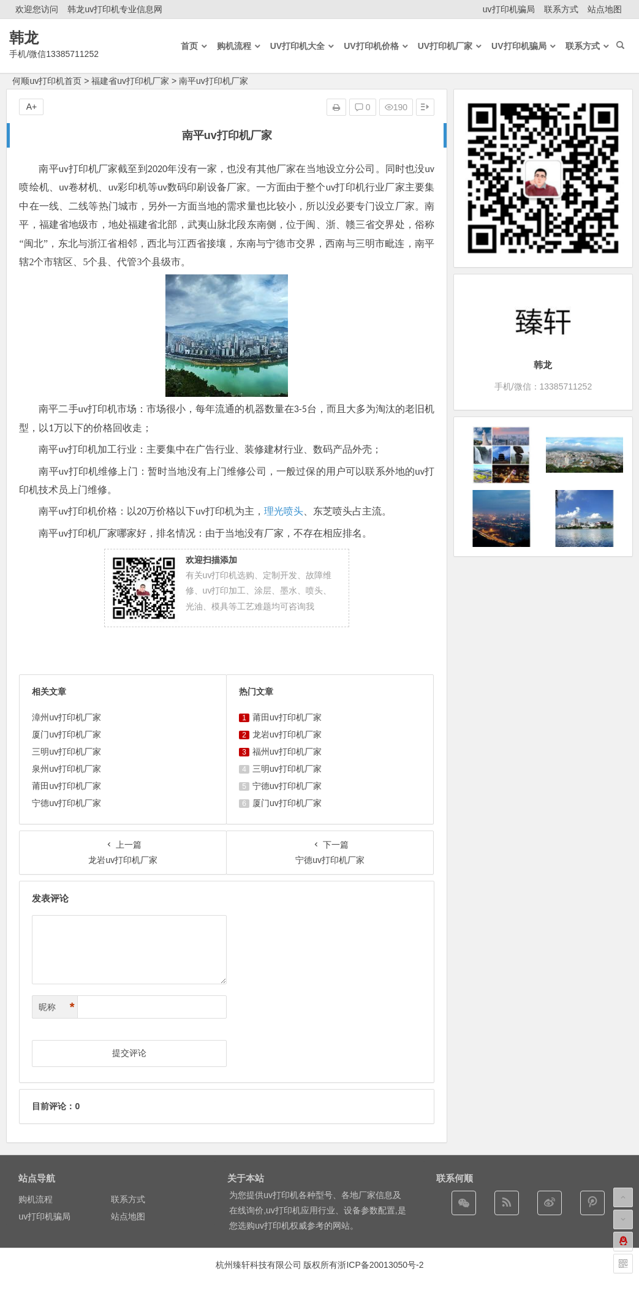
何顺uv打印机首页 (46, 81)
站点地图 (605, 9)
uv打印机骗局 (509, 9)
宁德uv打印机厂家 (66, 803)
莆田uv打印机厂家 (66, 786)
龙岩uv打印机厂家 (287, 734)
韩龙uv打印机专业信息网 (114, 9)
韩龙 (24, 37)
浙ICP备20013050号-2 (380, 1265)
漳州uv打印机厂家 (66, 717)
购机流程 (35, 1199)
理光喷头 (283, 511)
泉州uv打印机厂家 (66, 769)
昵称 (56, 1007)
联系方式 (561, 9)
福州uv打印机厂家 (287, 751)
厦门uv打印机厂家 (66, 734)
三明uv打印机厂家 (66, 751)
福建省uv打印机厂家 (130, 81)
